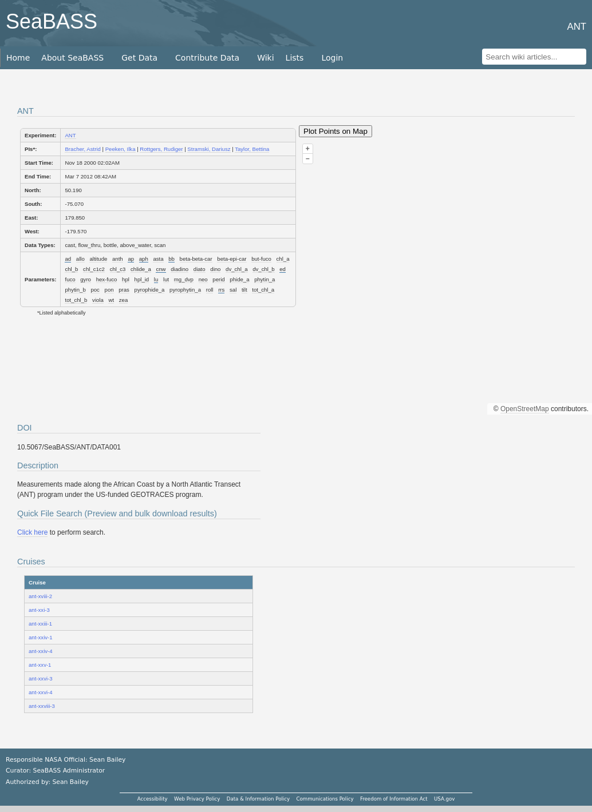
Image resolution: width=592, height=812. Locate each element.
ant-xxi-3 (39, 610)
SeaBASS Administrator (69, 770)
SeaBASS (51, 21)
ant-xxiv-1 (41, 637)
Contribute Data (207, 57)
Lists (295, 57)
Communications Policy (324, 799)
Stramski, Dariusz (208, 149)
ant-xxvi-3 (41, 678)
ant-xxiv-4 (41, 651)
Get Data (139, 57)
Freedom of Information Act (394, 799)
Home (18, 57)
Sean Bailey (70, 782)
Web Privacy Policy (197, 799)
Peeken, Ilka (120, 149)
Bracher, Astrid (82, 149)
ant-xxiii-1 (40, 623)
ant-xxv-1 (40, 665)
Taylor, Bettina (252, 149)
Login (332, 57)
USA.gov (444, 799)
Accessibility (152, 799)
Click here (32, 532)
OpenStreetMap (524, 409)
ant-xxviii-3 (42, 706)
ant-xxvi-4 (41, 692)
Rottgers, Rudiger (161, 149)
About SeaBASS (72, 57)
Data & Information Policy (258, 799)
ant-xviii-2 (40, 596)
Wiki (265, 57)
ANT (70, 135)
